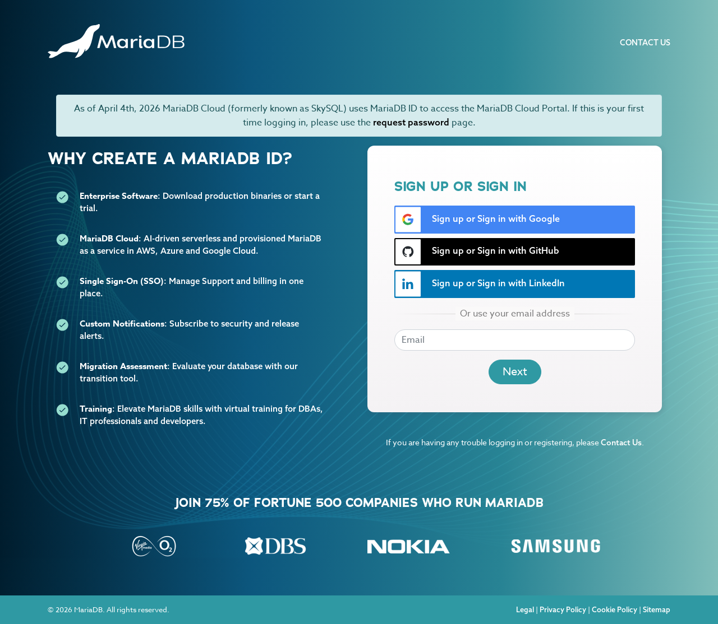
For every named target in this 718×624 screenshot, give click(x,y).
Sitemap (656, 609)
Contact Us (645, 43)
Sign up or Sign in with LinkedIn (480, 284)
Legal (525, 609)
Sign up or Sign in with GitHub (477, 251)
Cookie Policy (614, 609)
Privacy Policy (563, 609)
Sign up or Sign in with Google (477, 219)
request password (411, 122)
